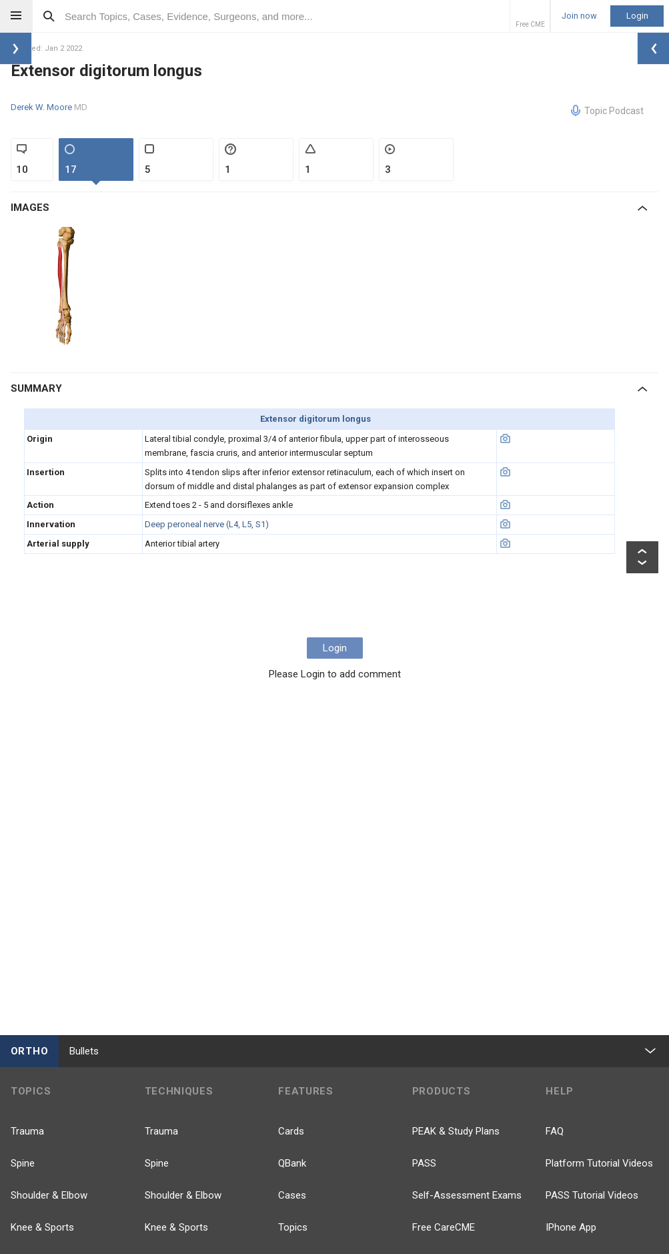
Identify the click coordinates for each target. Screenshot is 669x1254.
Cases (292, 1195)
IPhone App (571, 1227)
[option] (66, 289)
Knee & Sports (42, 1227)
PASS (424, 1163)
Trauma (27, 1131)
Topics (292, 1227)
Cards (291, 1131)
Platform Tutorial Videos (599, 1163)
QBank (292, 1163)
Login (637, 16)
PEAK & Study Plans (456, 1131)
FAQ (555, 1131)
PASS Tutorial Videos (592, 1195)
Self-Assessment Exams (467, 1195)
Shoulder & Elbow (49, 1195)
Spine (23, 1163)
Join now (579, 16)
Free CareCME (443, 1227)
